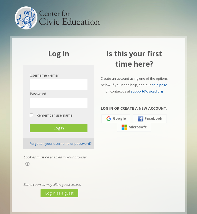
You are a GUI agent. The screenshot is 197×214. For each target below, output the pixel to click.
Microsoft (134, 127)
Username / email (44, 75)
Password (38, 93)
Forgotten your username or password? (61, 143)
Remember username (54, 115)
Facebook (149, 119)
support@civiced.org (147, 91)
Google (116, 119)
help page (159, 85)
